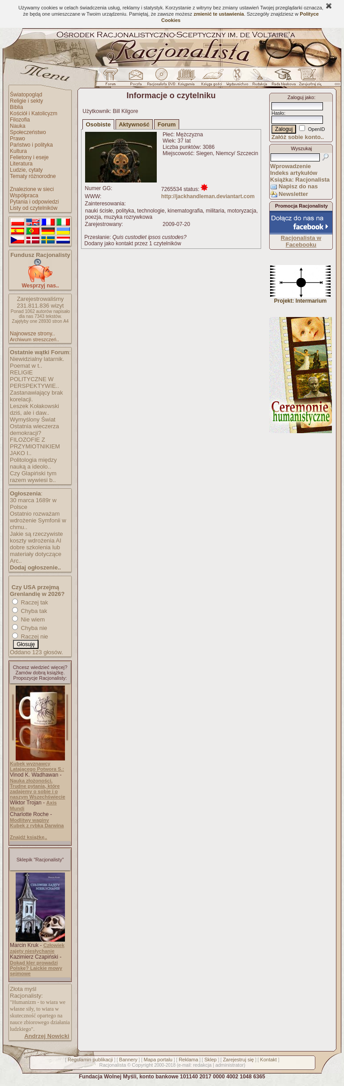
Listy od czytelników (33, 208)
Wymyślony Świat (33, 419)
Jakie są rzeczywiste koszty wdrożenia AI (36, 537)
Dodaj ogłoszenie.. (35, 567)
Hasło (277, 113)
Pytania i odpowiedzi (34, 202)
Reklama (188, 1059)
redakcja (202, 1065)
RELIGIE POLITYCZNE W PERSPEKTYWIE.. (34, 379)
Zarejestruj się (238, 1059)
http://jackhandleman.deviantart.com (208, 196)
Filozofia (20, 120)
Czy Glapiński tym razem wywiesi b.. (33, 476)
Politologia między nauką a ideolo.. (33, 463)
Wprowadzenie (290, 166)
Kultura (18, 151)
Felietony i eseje (29, 157)
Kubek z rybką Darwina (37, 825)
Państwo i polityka (31, 145)
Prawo (17, 138)
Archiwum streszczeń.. (34, 339)
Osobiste (98, 124)
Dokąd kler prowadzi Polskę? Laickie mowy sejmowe (36, 968)
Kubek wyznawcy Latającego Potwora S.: (37, 766)
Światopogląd (26, 94)
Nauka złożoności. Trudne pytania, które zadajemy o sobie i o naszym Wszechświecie (37, 788)
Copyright (142, 1065)
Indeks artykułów (293, 172)
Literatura (21, 164)
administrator (229, 1065)
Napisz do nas (298, 186)
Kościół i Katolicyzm (33, 113)
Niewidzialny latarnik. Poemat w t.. (37, 362)
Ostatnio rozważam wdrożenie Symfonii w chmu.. (38, 520)
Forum (167, 124)
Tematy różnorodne (33, 176)
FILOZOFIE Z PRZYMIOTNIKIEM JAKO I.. (35, 446)
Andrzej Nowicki (46, 1036)
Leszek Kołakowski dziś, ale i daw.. (34, 409)
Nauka (18, 126)
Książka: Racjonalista (300, 179)
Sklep (210, 1059)
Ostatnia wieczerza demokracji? (34, 429)
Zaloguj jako (301, 97)
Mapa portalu (158, 1059)
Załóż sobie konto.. (297, 137)
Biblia (16, 107)
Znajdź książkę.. (28, 837)
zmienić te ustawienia (219, 14)
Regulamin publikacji (90, 1059)
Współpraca (24, 195)
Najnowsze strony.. (32, 333)
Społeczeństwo (28, 132)
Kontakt (268, 1059)
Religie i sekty (26, 101)
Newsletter (293, 194)
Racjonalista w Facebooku (301, 241)
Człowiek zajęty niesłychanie (37, 948)
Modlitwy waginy (29, 820)
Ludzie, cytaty (26, 170)
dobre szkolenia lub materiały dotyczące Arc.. (35, 554)
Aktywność (134, 124)
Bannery (128, 1059)
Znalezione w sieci (32, 189)
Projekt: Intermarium (300, 298)
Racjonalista (112, 1065)
